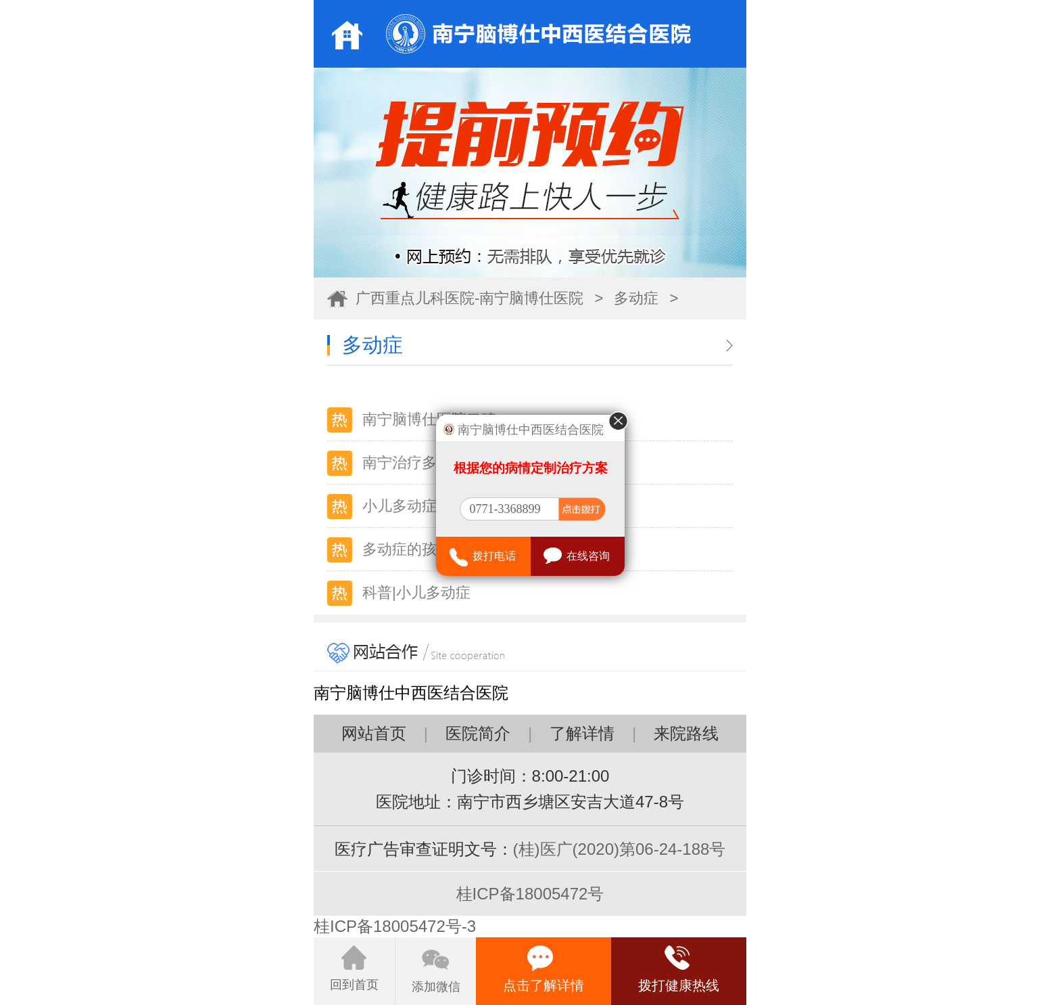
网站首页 (373, 733)
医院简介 (477, 733)
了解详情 (582, 733)
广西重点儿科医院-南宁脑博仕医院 (469, 298)
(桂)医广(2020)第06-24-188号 (619, 849)
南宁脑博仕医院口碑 (429, 419)
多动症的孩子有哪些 (429, 549)
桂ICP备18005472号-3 (395, 926)
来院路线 (686, 733)
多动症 (636, 298)
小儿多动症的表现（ (429, 505)
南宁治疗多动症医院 (429, 462)
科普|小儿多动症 (416, 592)
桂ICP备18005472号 (530, 894)
